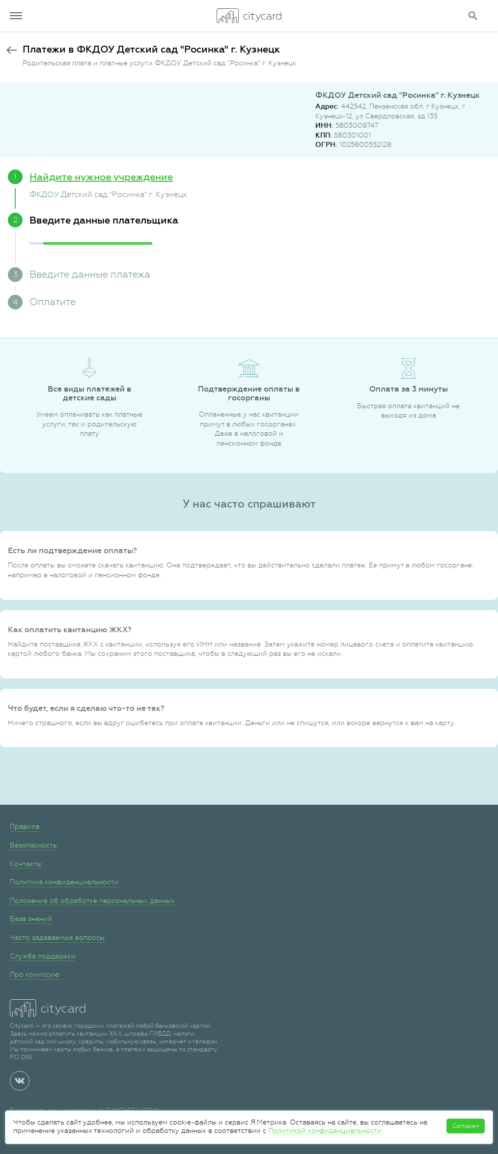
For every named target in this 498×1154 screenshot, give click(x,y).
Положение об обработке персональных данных (92, 900)
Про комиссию (34, 974)
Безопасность (33, 845)
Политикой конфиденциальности (325, 1130)
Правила (24, 826)
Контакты (26, 864)
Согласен (465, 1126)
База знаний (31, 919)
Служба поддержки (43, 956)
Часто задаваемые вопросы (57, 937)
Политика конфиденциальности (64, 882)
